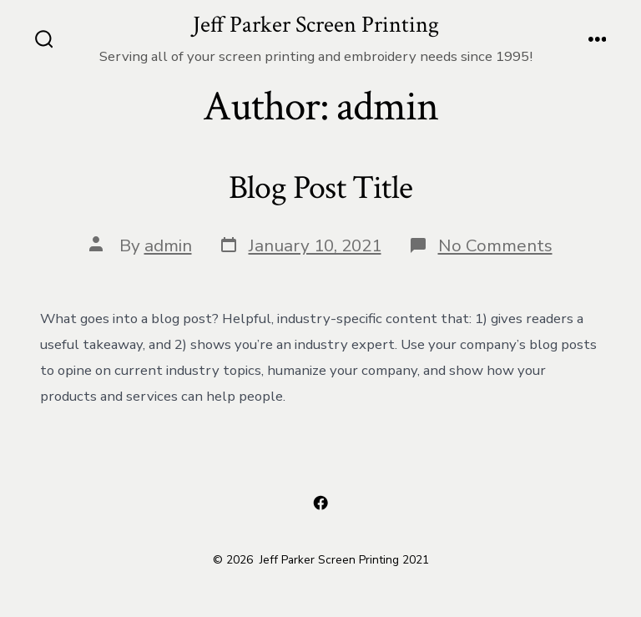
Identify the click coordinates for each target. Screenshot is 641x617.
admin (168, 245)
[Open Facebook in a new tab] (320, 503)
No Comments (495, 245)
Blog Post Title (320, 188)
